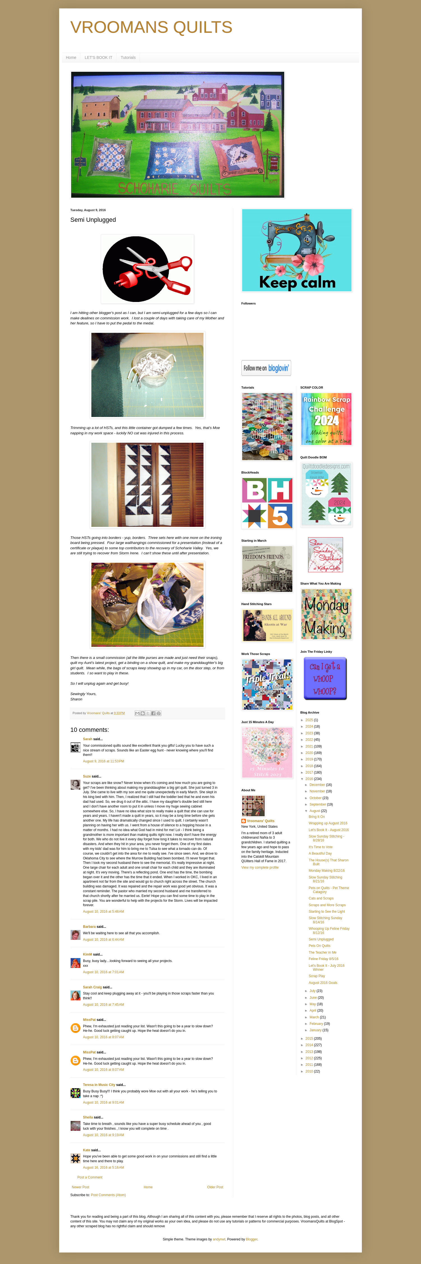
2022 (310, 740)
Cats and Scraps (321, 898)
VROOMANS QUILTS (151, 27)
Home (71, 57)
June (313, 998)
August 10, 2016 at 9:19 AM (103, 1135)
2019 (310, 759)
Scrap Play (317, 976)
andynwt (219, 1239)
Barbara (89, 927)
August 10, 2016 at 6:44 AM (103, 940)
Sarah (87, 739)
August (315, 811)
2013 (310, 1052)
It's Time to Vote (320, 847)
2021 (310, 746)
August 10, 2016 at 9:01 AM (103, 1102)
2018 (310, 766)
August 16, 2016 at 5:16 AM (103, 1168)
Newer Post (80, 1187)
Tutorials (128, 57)
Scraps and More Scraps (327, 905)
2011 (310, 1065)
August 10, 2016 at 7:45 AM (103, 1005)
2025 (310, 720)
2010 (310, 1071)
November (317, 791)
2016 (310, 779)
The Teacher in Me (322, 952)
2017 (310, 772)
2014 (310, 1045)
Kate (86, 1150)
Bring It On (317, 817)
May (313, 1004)
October (315, 798)
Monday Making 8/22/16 (326, 871)
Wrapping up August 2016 (328, 823)
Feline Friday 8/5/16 (323, 959)
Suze (87, 776)
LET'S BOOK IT (98, 57)
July (312, 991)
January (315, 1030)
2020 (310, 753)
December (317, 785)
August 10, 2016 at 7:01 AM (103, 972)
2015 (310, 1039)
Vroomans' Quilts (260, 821)
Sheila (88, 1117)
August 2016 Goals (323, 983)
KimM (87, 954)
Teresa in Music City (99, 1085)
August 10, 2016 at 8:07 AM (103, 1037)
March (314, 1017)
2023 (310, 733)
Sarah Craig (92, 987)
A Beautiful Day (320, 853)
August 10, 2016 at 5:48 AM (103, 912)
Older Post (215, 1187)
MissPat (89, 1020)
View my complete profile (260, 867)
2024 (310, 726)
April (313, 1010)
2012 (310, 1058)
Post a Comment (89, 1177)
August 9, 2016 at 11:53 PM (103, 761)
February (316, 1024)
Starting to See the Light (327, 912)
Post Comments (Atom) (108, 1195)
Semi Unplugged (321, 939)
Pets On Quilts (319, 946)
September (318, 804)
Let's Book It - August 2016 (329, 830)
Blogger (251, 1239)
